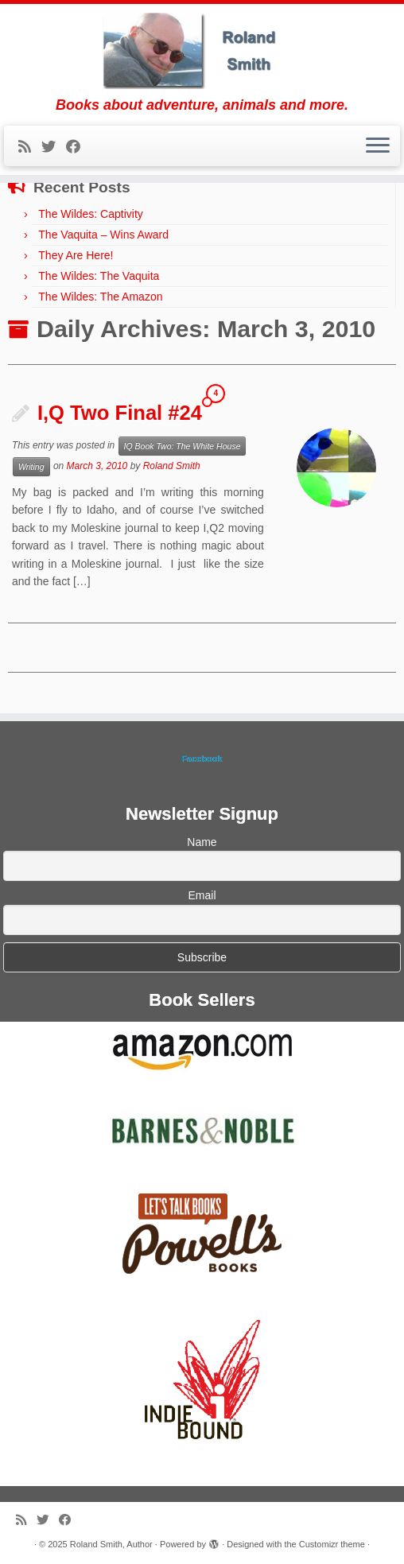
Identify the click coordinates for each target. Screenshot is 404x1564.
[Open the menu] (378, 146)
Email (202, 895)
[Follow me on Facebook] (78, 147)
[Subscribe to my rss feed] (29, 147)
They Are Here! (75, 255)
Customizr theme (332, 1544)
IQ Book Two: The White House (182, 446)
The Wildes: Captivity (90, 214)
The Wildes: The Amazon (100, 296)
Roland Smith (171, 466)
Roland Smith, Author (111, 1544)
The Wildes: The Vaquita (98, 276)
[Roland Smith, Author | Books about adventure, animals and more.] (202, 50)
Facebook (201, 758)
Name (201, 842)
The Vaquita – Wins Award (103, 234)
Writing (31, 467)
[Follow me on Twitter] (53, 147)
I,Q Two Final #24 (119, 413)
